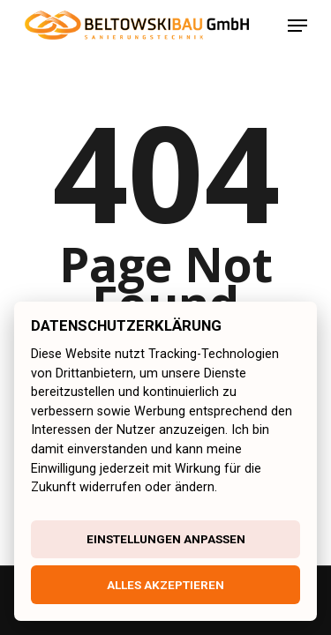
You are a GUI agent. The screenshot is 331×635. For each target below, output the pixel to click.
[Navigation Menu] (297, 25)
